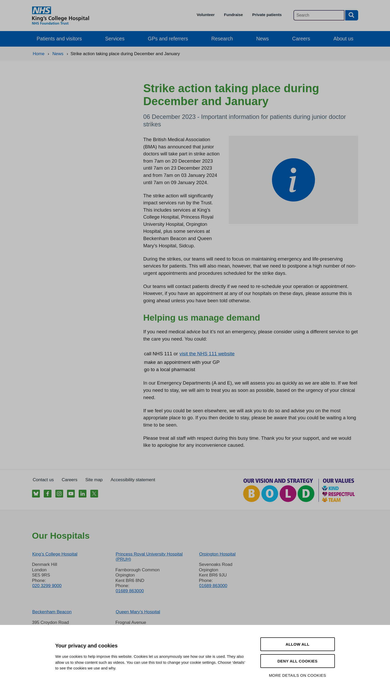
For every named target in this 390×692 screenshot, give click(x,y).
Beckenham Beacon (52, 611)
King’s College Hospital (55, 554)
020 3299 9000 (47, 585)
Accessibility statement (133, 479)
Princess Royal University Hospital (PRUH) (149, 557)
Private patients (267, 14)
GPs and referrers (168, 38)
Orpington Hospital (217, 554)
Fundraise (233, 14)
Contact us (43, 479)
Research (222, 38)
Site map (94, 479)
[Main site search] (318, 15)
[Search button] (351, 15)
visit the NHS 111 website (207, 353)
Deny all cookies (297, 661)
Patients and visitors (59, 38)
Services (114, 38)
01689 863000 (130, 590)
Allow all (297, 644)
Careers (301, 38)
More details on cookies (297, 675)
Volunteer (206, 14)
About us (343, 38)
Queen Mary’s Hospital (138, 611)
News (262, 38)
